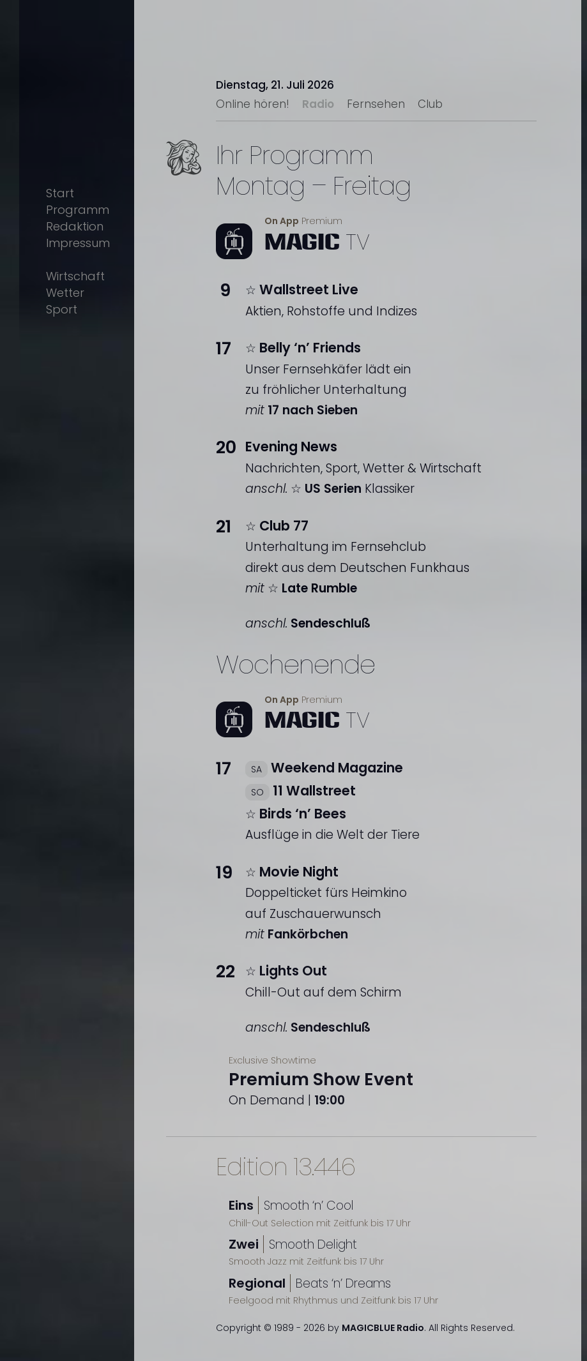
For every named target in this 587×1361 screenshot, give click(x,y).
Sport (61, 309)
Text (198, 178)
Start (60, 193)
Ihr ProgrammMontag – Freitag (313, 170)
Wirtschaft (75, 276)
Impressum (78, 243)
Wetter (65, 293)
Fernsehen (376, 104)
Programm (77, 210)
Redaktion (74, 226)
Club (430, 104)
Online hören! (252, 104)
